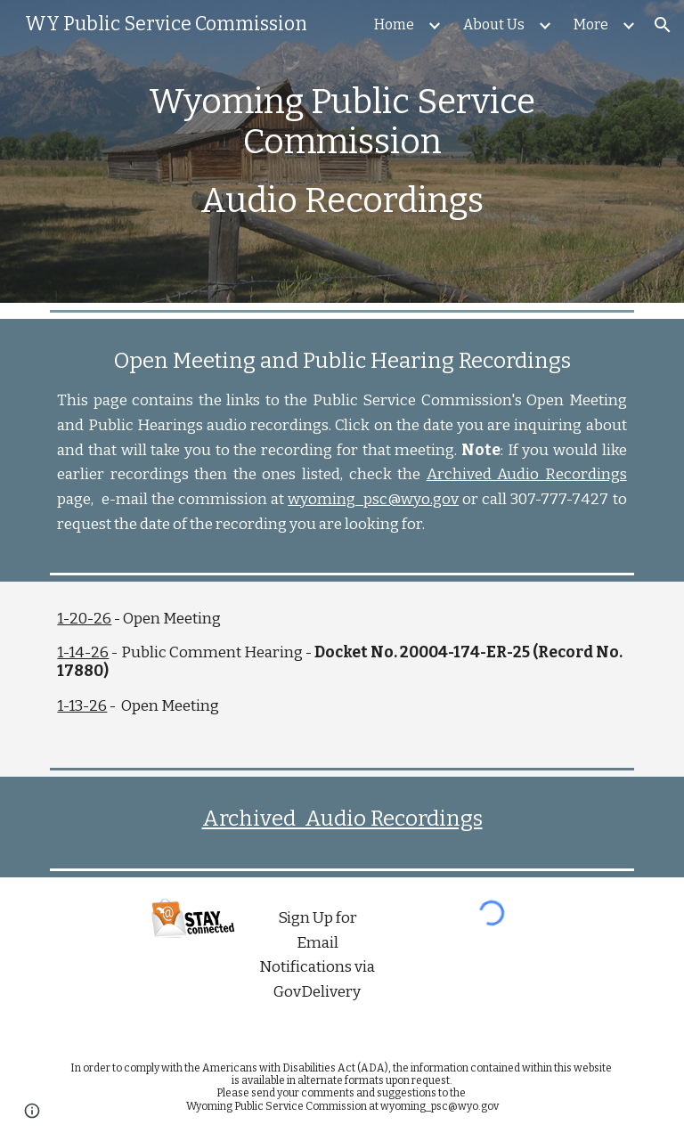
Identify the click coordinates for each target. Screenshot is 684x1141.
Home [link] (394, 24)
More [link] (591, 24)
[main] (341, 152)
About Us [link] (494, 24)
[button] (662, 25)
